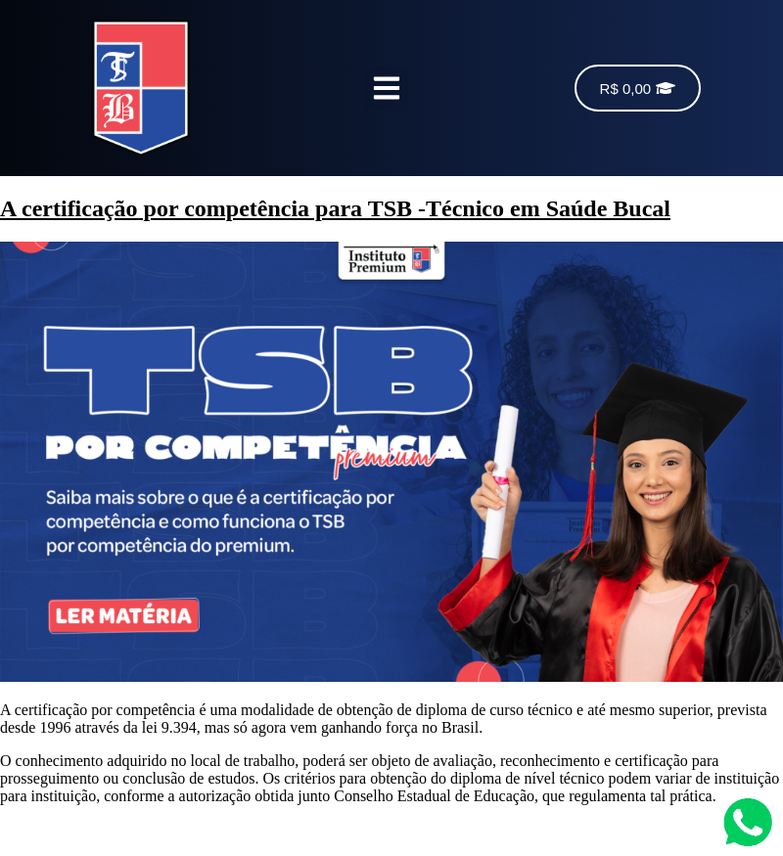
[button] (387, 89)
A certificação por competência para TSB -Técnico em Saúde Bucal (335, 208)
